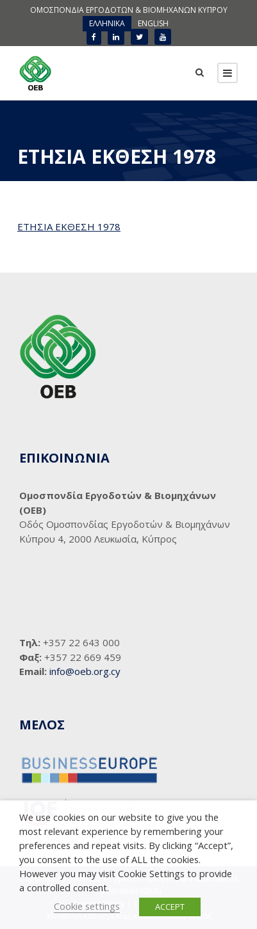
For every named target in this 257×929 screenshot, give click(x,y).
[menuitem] (107, 23)
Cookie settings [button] (87, 906)
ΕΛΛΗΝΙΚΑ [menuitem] (107, 23)
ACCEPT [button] (170, 906)
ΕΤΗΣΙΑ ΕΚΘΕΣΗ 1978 (68, 226)
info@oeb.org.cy (84, 671)
